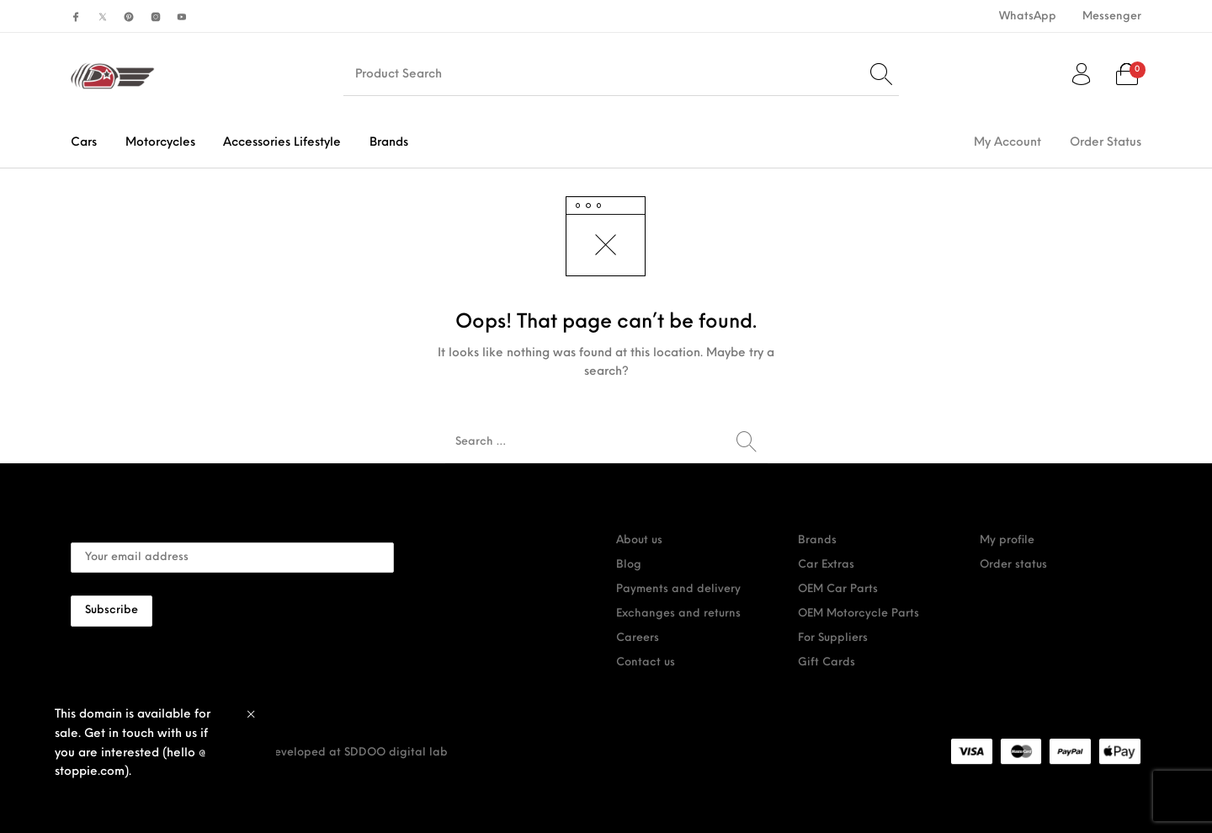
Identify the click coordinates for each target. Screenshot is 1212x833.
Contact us (645, 662)
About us (639, 540)
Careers (637, 638)
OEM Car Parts (838, 589)
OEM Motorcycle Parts (858, 613)
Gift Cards (826, 662)
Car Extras (826, 564)
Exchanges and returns (678, 613)
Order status (1013, 564)
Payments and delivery (678, 589)
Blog (628, 564)
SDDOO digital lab (396, 752)
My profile (1007, 540)
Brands (817, 540)
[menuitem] (1027, 16)
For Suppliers (833, 638)
